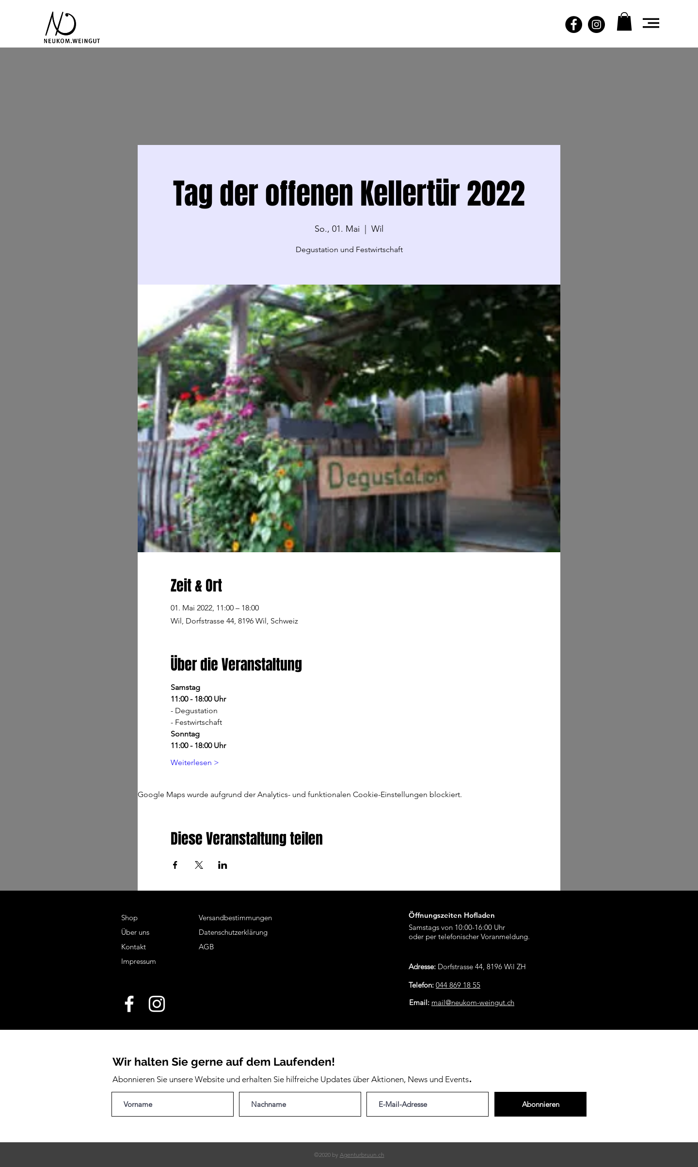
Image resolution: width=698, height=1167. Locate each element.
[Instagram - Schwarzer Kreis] (596, 24)
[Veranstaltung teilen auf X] (199, 865)
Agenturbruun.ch (362, 1154)
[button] (624, 21)
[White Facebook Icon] (129, 1004)
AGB (206, 946)
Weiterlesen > (195, 762)
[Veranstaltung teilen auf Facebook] (175, 865)
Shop (129, 917)
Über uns (135, 932)
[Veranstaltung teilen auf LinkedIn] (222, 865)
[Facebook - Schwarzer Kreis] (573, 24)
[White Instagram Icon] (157, 1004)
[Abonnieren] (540, 1104)
